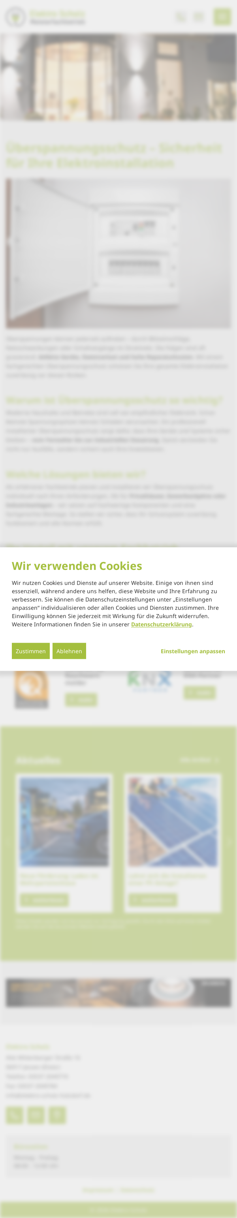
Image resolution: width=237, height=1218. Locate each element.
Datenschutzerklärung (161, 624)
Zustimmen (31, 650)
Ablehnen (69, 650)
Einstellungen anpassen (193, 651)
